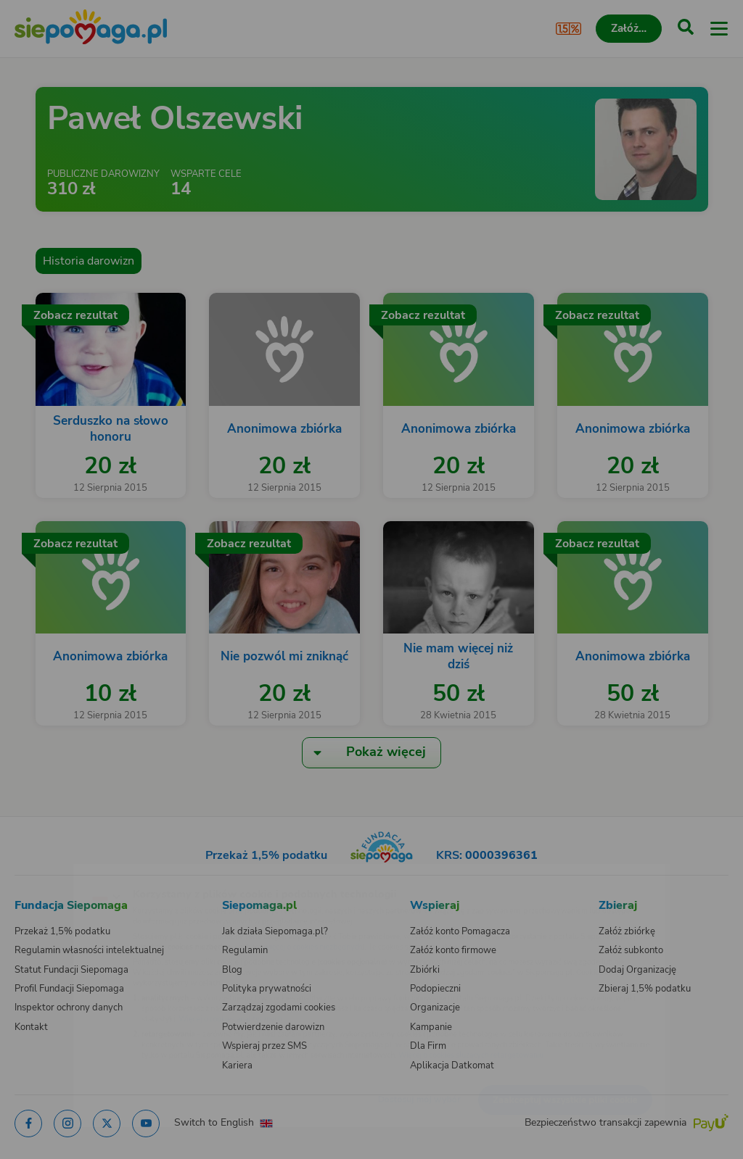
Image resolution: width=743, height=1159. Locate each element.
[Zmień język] (40, 873)
